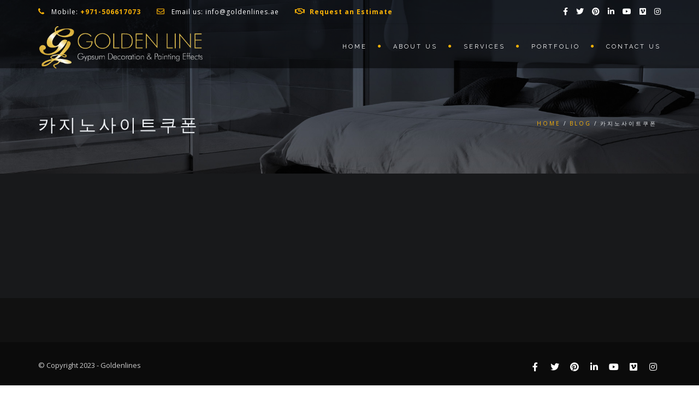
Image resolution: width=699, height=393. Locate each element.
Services (484, 46)
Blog (580, 123)
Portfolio (555, 46)
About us (415, 46)
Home (354, 46)
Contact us (633, 46)
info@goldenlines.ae (242, 11)
